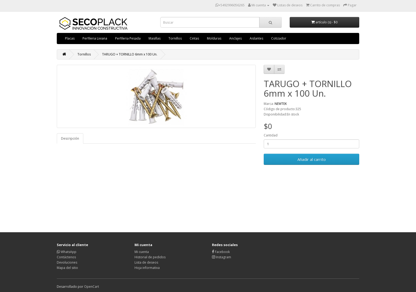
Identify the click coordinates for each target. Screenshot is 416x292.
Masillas (155, 38)
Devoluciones (67, 262)
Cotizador (278, 38)
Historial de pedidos (150, 257)
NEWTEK (281, 103)
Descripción (70, 138)
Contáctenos (66, 257)
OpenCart (91, 286)
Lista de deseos (146, 262)
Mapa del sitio (67, 267)
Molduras (214, 38)
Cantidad (271, 135)
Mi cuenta (142, 252)
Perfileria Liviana (95, 38)
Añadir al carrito (311, 159)
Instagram (221, 257)
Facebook (221, 252)
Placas (70, 38)
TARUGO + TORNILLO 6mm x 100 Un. (129, 54)
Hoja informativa (147, 267)
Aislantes (256, 38)
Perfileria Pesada (128, 38)
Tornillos (175, 38)
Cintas (194, 38)
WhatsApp (66, 252)
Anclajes (235, 38)
